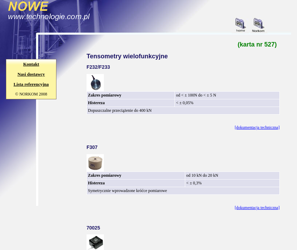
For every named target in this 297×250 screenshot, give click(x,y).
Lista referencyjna (31, 84)
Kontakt (31, 64)
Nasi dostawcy (31, 74)
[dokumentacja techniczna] (257, 127)
